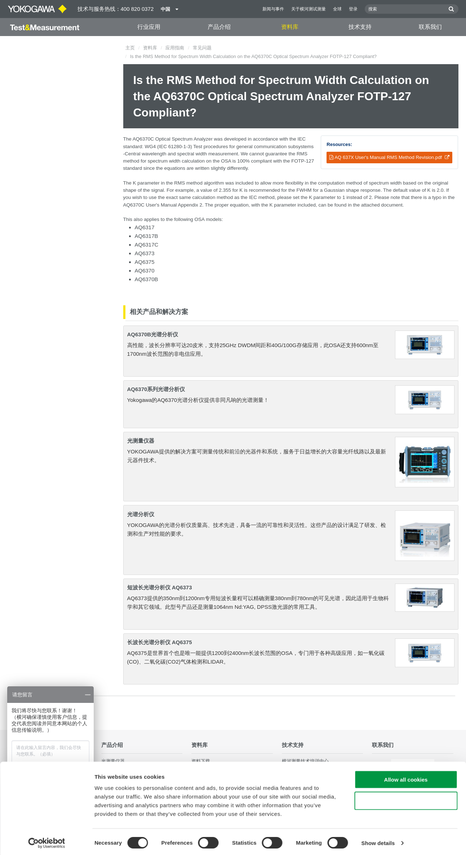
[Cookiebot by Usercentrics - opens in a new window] (46, 841)
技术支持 (360, 27)
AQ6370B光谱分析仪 (152, 334)
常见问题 (202, 47)
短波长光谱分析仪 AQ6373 (159, 587)
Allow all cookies (406, 777)
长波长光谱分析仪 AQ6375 (159, 642)
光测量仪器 (140, 441)
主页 (130, 47)
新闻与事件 (273, 9)
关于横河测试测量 (308, 9)
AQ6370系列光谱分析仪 (156, 389)
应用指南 (174, 47)
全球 (337, 9)
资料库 (289, 27)
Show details (378, 841)
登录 (353, 9)
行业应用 (148, 27)
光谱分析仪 (140, 514)
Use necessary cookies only (406, 799)
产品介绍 (219, 27)
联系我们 (430, 27)
